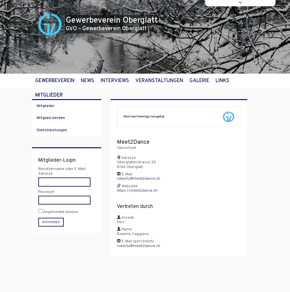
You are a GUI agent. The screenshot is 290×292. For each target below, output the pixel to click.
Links (222, 81)
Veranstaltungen (159, 81)
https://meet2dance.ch (137, 190)
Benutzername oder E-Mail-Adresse (62, 171)
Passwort (46, 192)
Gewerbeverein (54, 81)
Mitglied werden (51, 118)
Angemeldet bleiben (58, 211)
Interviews (115, 81)
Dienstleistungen (52, 130)
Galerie (199, 81)
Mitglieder (49, 95)
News (87, 81)
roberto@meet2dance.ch (138, 178)
